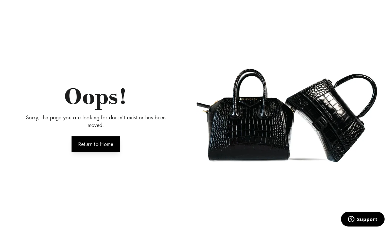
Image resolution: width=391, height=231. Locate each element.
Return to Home (95, 144)
